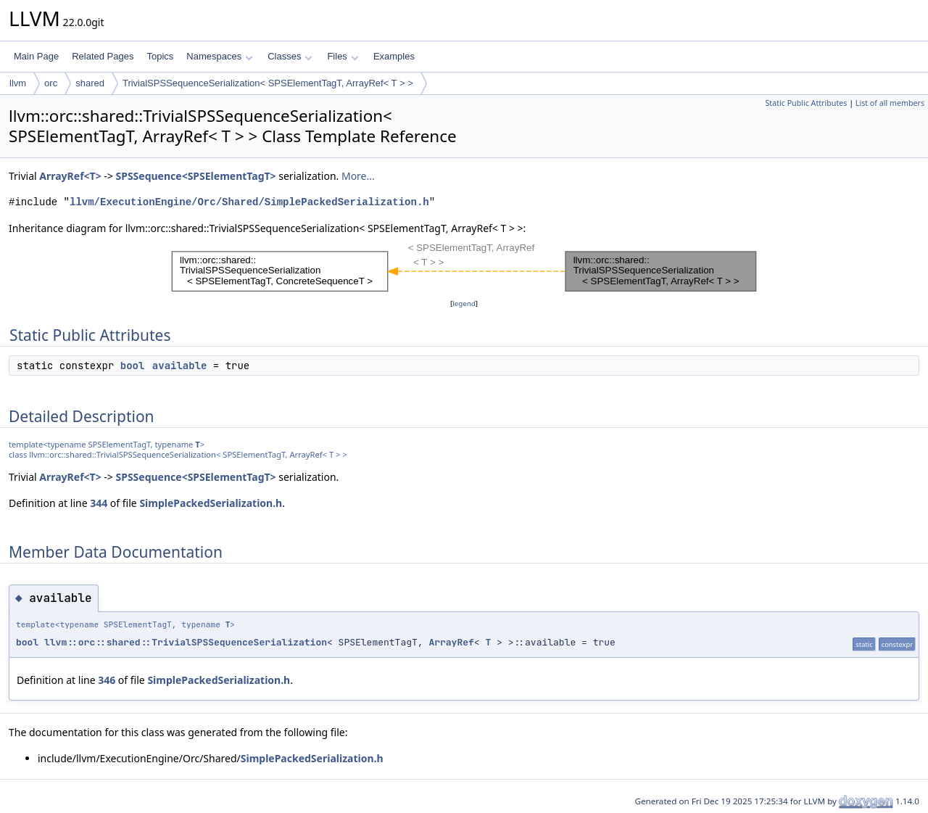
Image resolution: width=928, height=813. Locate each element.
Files (342, 56)
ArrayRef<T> (70, 176)
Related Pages (102, 56)
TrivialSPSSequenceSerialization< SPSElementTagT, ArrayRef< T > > (268, 83)
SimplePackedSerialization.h (210, 503)
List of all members (890, 103)
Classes (290, 56)
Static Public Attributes (806, 103)
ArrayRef (450, 642)
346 (106, 680)
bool (132, 365)
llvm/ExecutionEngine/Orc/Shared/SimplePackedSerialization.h (249, 202)
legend (464, 303)
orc (50, 83)
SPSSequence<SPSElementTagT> (195, 176)
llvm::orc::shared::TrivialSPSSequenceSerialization (185, 642)
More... (358, 176)
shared (89, 83)
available (179, 365)
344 (98, 503)
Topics (159, 56)
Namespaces (219, 56)
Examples (394, 56)
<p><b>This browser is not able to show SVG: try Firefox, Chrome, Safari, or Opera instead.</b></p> (464, 266)
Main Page (36, 56)
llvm (17, 83)
